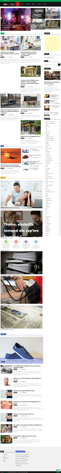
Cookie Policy (5, 454)
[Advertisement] (52, 43)
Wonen (22, 4)
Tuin (48, 20)
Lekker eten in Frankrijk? (54, 112)
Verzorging (47, 225)
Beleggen (47, 135)
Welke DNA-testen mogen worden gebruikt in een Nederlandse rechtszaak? (37, 16)
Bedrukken (47, 133)
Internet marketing (49, 173)
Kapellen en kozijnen (49, 178)
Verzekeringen (48, 223)
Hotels (46, 166)
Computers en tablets (49, 138)
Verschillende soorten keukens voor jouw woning (30, 110)
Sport (46, 208)
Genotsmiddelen (48, 158)
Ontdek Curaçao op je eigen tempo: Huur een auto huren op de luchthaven (11, 165)
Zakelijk (46, 235)
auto (46, 128)
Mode (46, 193)
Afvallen (46, 125)
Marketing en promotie (49, 191)
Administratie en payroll (50, 123)
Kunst (46, 183)
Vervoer (46, 221)
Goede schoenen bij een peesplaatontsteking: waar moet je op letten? (19, 360)
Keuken (46, 180)
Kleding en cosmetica (49, 181)
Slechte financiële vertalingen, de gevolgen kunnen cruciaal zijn (13, 275)
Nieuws (46, 196)
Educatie (47, 143)
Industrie (47, 170)
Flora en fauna (48, 155)
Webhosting (47, 230)
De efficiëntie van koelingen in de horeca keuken (52, 82)
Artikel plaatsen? (6, 457)
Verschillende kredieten (5, 250)
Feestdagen (47, 151)
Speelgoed (47, 206)
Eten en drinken (48, 148)
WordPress (14, 472)
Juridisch (34, 12)
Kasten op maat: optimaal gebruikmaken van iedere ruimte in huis (52, 16)
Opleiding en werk (48, 200)
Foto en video (48, 156)
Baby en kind (47, 131)
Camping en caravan (49, 136)
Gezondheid (27, 4)
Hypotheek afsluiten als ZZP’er (6, 237)
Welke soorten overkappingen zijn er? (31, 136)
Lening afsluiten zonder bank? (6, 209)
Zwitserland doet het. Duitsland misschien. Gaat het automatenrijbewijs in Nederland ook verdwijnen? (35, 163)
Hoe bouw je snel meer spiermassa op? (24, 414)
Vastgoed (47, 220)
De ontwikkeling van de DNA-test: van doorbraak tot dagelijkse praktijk (27, 366)
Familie (46, 150)
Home (18, 4)
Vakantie (39, 4)
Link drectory (47, 190)
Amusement (4, 23)
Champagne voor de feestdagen (53, 101)
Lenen (46, 186)
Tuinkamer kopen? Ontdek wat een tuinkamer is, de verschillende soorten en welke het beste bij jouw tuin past (53, 25)
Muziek (46, 195)
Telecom (44, 4)
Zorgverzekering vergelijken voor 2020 (8, 304)
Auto (46, 130)
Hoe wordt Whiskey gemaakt (55, 105)
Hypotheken (47, 168)
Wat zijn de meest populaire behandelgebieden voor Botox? (27, 402)
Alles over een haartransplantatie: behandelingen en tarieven (27, 379)
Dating (46, 141)
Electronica (47, 145)
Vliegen (46, 226)
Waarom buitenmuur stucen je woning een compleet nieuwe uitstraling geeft (38, 26)
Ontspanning (47, 198)
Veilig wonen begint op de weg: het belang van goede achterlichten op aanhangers (10, 111)
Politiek (46, 201)
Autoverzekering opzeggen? (34, 168)
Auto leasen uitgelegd (33, 148)
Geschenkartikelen (48, 160)
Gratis (46, 165)
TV (45, 215)
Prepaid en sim (48, 203)
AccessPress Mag (24, 472)
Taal (46, 210)
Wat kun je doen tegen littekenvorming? (24, 390)
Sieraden (47, 205)
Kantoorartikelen (48, 176)
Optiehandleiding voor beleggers (7, 329)
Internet (46, 171)
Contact (4, 459)
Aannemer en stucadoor (37, 23)
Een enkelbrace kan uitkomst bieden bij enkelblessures (28, 425)
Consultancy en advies (49, 140)
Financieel (47, 153)
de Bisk (2, 29)
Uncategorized (48, 216)
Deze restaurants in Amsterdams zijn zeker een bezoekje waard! (54, 95)
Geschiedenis (48, 161)
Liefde (46, 188)
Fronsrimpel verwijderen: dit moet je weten (25, 436)
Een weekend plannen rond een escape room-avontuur (13, 26)
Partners (4, 461)
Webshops (34, 4)
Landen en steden (48, 185)
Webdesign (47, 228)
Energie (46, 146)
